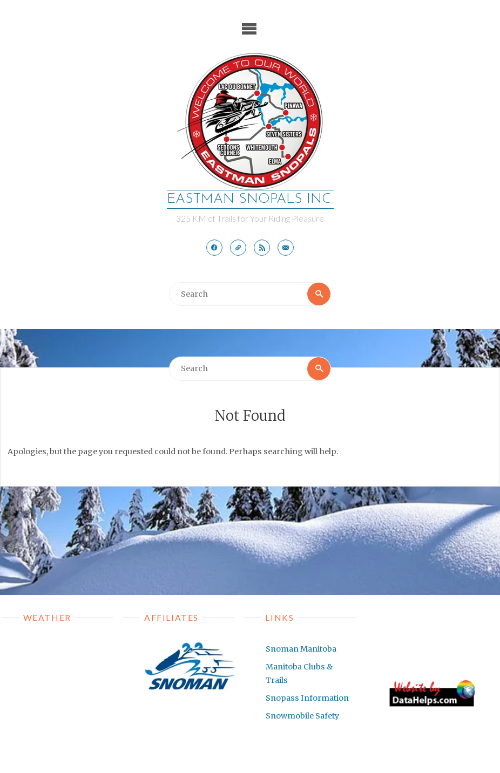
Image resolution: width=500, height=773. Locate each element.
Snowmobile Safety (302, 716)
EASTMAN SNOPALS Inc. (250, 199)
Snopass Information (307, 698)
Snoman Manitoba (301, 649)
